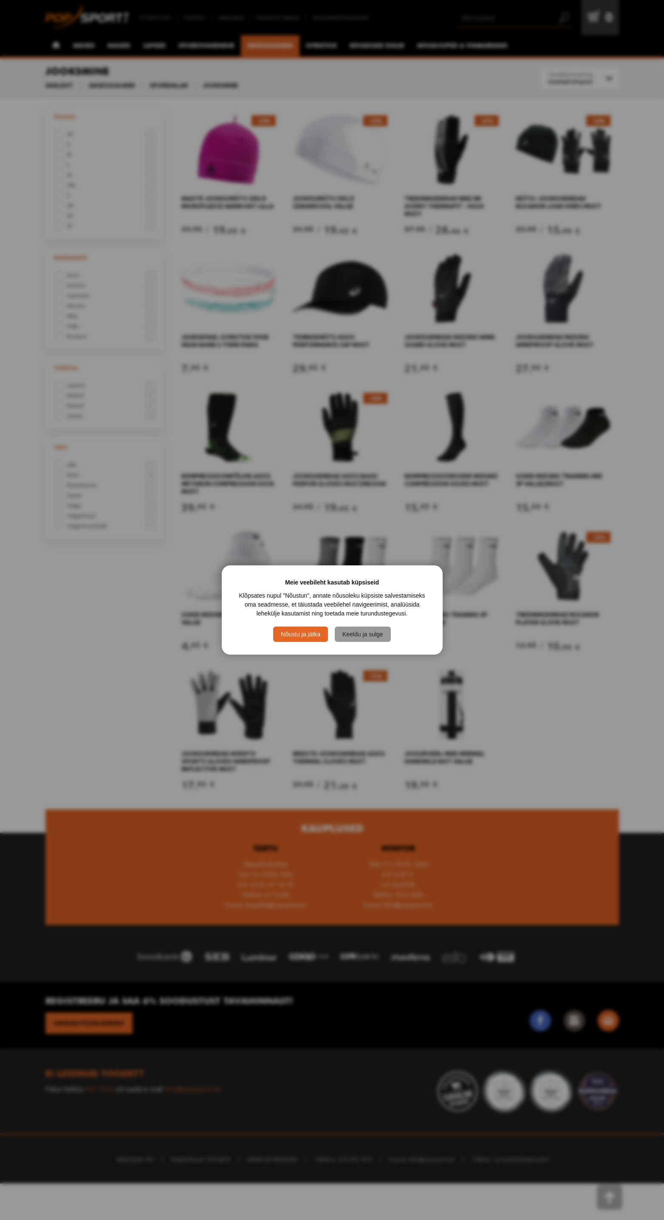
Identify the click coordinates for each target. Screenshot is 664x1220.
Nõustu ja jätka (300, 634)
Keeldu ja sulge (362, 634)
